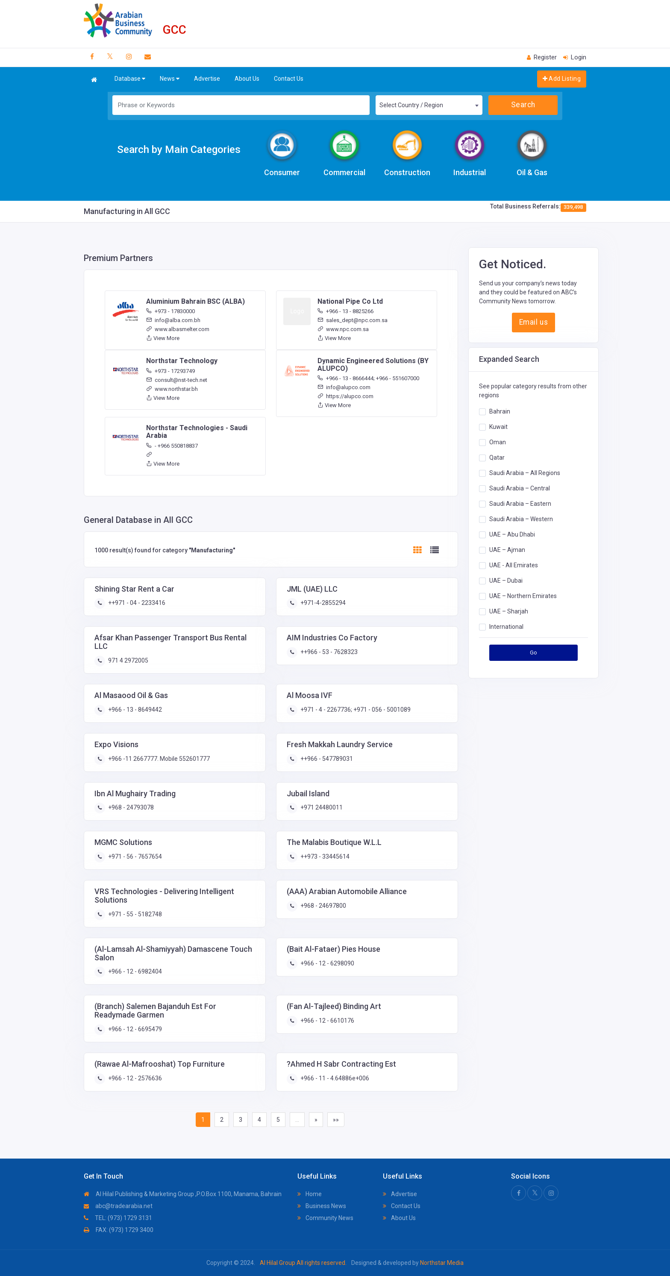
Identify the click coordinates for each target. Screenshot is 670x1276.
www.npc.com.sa (343, 329)
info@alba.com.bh (173, 320)
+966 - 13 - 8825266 (345, 311)
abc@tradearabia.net (118, 1206)
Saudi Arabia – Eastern (520, 503)
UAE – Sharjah (508, 611)
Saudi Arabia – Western (521, 519)
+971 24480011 (321, 807)
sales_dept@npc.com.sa (352, 320)
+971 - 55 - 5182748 (134, 914)
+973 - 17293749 (170, 371)
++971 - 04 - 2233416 (136, 602)
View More (162, 338)
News (169, 78)
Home (309, 1194)
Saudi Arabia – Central (519, 488)
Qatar (497, 457)
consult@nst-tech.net (176, 380)
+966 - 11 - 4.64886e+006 (334, 1078)
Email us (533, 322)
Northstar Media (441, 1262)
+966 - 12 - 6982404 (134, 971)
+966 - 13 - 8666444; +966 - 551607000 (368, 378)
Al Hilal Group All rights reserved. (303, 1262)
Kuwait (498, 426)
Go (534, 652)
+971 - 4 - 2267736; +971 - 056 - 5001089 (355, 709)
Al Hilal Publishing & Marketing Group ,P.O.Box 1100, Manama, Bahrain (183, 1194)
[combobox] (429, 105)
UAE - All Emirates (513, 565)
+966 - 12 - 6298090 (326, 963)
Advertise (207, 78)
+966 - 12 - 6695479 (134, 1029)
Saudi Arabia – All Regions (524, 472)
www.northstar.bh (172, 389)
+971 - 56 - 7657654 (134, 856)
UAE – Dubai (506, 580)
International (506, 626)
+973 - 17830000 (170, 311)
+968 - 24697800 (322, 905)
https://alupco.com (345, 396)
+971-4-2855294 (322, 602)
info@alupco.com (343, 387)
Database (130, 78)
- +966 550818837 (172, 446)
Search (523, 104)
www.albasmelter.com (177, 329)
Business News (321, 1206)
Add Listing (562, 78)
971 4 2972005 (127, 660)
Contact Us (288, 78)
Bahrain (499, 411)
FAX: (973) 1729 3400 (118, 1229)
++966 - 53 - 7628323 (328, 651)
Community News (325, 1217)
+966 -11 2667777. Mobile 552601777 (158, 758)
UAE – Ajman (507, 549)
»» (336, 1119)
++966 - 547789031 (326, 758)
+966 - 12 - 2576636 (134, 1078)
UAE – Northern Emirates (523, 596)
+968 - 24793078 (130, 807)
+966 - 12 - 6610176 (326, 1020)
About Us (247, 78)
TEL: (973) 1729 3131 (118, 1217)
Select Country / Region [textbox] (411, 105)
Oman (497, 442)
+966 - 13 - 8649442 (134, 709)
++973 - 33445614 (324, 856)
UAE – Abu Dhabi (512, 534)
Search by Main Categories (179, 149)
